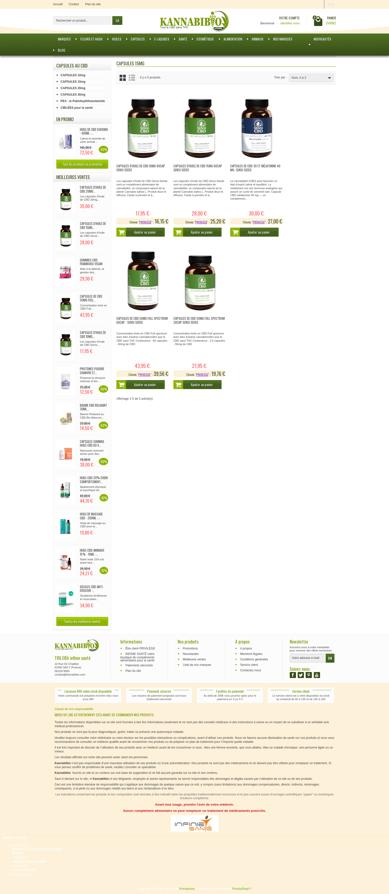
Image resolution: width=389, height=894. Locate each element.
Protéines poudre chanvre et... (92, 370)
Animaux (257, 38)
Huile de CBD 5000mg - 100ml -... (94, 131)
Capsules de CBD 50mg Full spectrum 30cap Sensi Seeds (136, 317)
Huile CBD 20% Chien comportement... (94, 479)
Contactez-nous (250, 670)
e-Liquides (161, 38)
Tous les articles (22, 874)
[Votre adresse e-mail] (308, 658)
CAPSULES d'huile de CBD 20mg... (93, 189)
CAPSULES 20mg (73, 88)
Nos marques (282, 38)
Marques (64, 38)
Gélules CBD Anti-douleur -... (91, 588)
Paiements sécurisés (139, 665)
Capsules (138, 38)
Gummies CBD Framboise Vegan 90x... (91, 263)
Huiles (116, 38)
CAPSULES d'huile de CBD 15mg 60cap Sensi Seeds (196, 166)
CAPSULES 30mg (73, 94)
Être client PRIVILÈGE (140, 648)
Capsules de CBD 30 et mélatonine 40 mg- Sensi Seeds (254, 166)
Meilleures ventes (194, 659)
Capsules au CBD (72, 65)
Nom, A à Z (312, 78)
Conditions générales (254, 659)
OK (117, 20)
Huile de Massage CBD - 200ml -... (91, 515)
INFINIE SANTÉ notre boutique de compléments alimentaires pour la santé (137, 657)
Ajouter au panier (136, 230)
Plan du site (133, 670)
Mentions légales (251, 654)
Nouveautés (322, 38)
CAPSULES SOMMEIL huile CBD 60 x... (92, 443)
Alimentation (233, 38)
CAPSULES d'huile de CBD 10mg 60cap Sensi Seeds (140, 166)
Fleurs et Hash (91, 38)
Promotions (190, 648)
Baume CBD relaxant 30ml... (93, 407)
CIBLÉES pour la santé (77, 107)
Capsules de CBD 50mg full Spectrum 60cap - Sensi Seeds (305, 166)
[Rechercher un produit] (83, 20)
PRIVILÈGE (144, 221)
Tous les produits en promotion (82, 164)
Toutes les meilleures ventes (82, 621)
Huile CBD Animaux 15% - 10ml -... (92, 552)
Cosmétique (205, 38)
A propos (246, 648)
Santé (183, 38)
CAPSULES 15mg (73, 81)
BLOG (61, 50)
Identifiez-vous (290, 23)
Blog (330, 3)
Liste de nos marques (197, 664)
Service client (249, 664)
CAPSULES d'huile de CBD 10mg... (93, 334)
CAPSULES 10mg (73, 75)
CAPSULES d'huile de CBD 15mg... (93, 225)
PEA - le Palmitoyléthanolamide (83, 101)
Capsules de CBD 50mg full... (91, 298)
